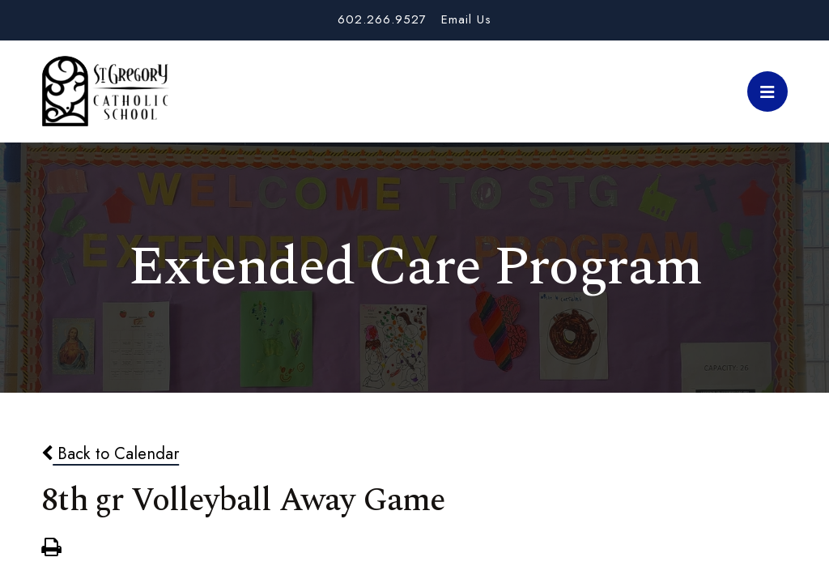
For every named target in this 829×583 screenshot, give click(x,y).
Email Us (466, 19)
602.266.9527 (382, 19)
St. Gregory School (105, 91)
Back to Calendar (110, 453)
